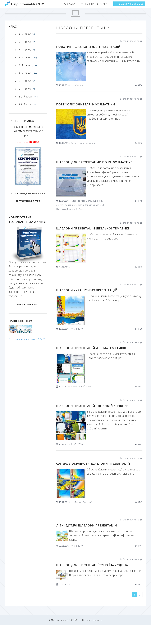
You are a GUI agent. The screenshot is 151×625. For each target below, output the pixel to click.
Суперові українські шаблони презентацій (93, 464)
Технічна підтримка (95, 3)
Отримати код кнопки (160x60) (27, 339)
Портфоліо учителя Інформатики (85, 104)
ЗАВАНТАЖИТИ (27, 304)
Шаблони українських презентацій (86, 290)
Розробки (69, 3)
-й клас (27, 34)
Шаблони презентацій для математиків (91, 348)
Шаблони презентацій (130, 41)
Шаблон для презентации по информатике (94, 162)
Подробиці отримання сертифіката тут (28, 197)
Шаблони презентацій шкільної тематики (93, 228)
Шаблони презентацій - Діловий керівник (92, 406)
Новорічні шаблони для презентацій (88, 47)
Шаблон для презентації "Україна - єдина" (92, 565)
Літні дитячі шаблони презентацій (86, 525)
